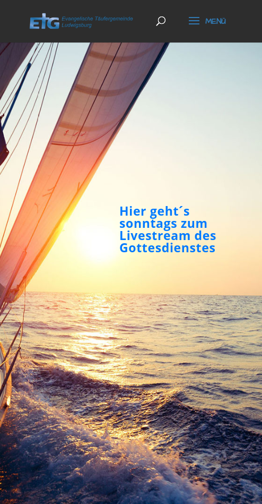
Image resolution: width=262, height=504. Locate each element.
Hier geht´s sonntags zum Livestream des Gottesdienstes (167, 230)
